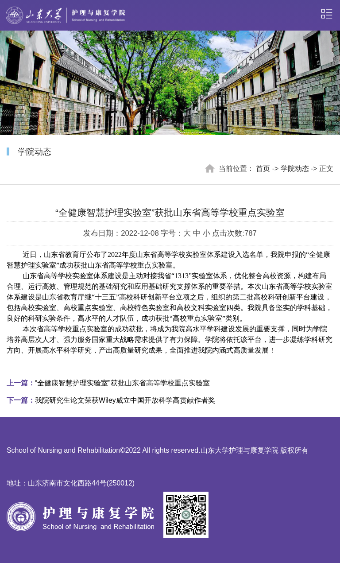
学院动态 (295, 168)
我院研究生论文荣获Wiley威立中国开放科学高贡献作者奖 (111, 400)
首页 (263, 168)
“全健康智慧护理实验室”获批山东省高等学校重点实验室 (108, 383)
